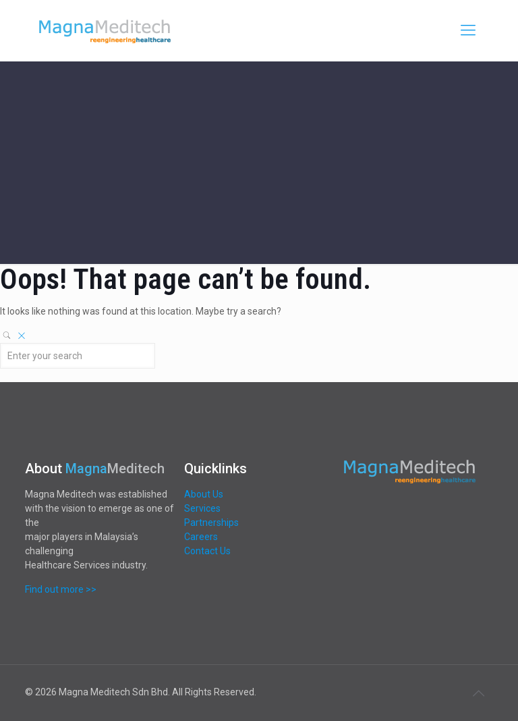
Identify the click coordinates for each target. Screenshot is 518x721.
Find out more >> (60, 589)
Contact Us (207, 550)
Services (202, 508)
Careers (201, 536)
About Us (203, 494)
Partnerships (211, 522)
